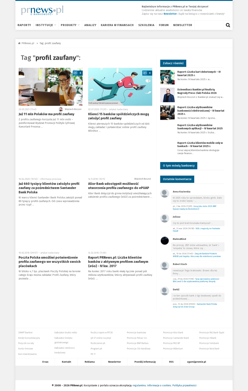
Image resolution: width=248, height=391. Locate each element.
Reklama (90, 361)
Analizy (90, 25)
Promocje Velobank (209, 343)
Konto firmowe (25, 348)
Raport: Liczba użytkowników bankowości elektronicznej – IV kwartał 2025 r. (200, 110)
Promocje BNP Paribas (137, 343)
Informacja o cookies (159, 385)
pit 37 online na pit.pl (101, 338)
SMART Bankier (25, 332)
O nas (45, 361)
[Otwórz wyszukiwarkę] (228, 25)
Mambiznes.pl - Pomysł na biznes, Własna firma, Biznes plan (148, 373)
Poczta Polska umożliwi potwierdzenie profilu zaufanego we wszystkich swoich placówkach (50, 262)
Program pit (96, 348)
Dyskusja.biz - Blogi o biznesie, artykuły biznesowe (168, 373)
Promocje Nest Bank (209, 348)
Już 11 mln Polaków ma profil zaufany (46, 114)
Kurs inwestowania (27, 354)
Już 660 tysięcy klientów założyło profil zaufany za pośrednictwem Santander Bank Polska (49, 188)
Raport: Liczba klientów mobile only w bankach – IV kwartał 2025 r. (200, 144)
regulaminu (139, 385)
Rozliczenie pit (98, 343)
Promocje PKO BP (171, 343)
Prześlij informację (145, 361)
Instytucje (46, 25)
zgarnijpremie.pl (196, 361)
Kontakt (66, 361)
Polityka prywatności (184, 385)
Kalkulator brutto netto (65, 332)
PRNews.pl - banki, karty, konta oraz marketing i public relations (128, 373)
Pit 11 (93, 354)
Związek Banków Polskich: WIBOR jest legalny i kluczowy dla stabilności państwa (197, 255)
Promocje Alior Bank (173, 332)
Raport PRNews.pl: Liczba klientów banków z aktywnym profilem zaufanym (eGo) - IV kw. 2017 (118, 262)
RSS (171, 361)
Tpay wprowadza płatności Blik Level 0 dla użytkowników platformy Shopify (196, 280)
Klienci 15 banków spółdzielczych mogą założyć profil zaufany (118, 116)
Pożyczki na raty (26, 343)
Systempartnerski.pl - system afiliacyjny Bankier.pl (110, 373)
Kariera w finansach (117, 25)
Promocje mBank (207, 338)
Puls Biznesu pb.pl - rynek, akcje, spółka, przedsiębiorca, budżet (184, 373)
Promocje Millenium (173, 348)
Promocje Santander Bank (176, 338)
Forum (164, 25)
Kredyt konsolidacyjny (29, 338)
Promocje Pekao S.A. (137, 338)
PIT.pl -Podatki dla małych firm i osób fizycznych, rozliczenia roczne (97, 373)
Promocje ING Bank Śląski (211, 332)
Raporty (24, 25)
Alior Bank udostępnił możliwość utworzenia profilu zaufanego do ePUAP (118, 186)
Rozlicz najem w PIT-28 (102, 332)
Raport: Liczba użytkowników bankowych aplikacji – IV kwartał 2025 (200, 127)
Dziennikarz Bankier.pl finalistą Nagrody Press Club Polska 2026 (197, 91)
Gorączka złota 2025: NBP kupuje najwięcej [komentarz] (194, 207)
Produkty (70, 25)
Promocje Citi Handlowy (138, 348)
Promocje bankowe (136, 332)
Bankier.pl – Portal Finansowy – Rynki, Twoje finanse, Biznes (84, 373)
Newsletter (182, 25)
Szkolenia (146, 25)
